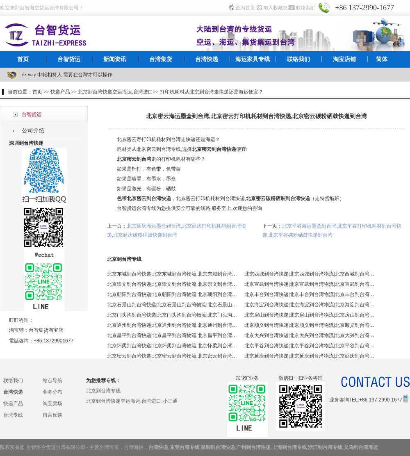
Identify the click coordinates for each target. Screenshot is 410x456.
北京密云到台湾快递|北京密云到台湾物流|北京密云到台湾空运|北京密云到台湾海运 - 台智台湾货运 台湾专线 (172, 356)
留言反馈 (52, 415)
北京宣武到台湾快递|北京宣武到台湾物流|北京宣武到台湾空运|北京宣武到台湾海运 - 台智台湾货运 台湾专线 (310, 284)
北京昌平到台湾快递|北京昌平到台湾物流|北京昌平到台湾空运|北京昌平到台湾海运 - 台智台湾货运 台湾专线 (172, 335)
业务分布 (52, 392)
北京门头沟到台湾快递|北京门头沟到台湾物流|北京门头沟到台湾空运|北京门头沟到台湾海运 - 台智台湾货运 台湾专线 (172, 315)
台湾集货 (160, 59)
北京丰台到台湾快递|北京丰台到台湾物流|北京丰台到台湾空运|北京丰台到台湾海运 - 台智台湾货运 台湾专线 (310, 294)
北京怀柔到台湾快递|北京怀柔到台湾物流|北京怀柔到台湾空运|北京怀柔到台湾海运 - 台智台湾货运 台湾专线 (172, 346)
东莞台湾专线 (184, 447)
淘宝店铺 (344, 59)
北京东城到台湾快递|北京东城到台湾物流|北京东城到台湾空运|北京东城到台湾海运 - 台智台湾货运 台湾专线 (172, 274)
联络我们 (306, 8)
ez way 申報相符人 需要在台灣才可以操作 (67, 75)
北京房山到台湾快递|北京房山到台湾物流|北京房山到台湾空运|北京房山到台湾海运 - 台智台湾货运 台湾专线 (310, 315)
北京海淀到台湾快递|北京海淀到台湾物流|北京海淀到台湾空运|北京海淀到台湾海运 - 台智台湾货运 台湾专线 (310, 305)
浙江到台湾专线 (325, 447)
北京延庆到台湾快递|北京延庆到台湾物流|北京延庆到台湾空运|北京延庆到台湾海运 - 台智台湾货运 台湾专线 (310, 356)
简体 (381, 59)
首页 (23, 59)
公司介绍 (33, 131)
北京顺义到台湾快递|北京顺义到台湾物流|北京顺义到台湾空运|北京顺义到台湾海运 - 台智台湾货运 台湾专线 (310, 325)
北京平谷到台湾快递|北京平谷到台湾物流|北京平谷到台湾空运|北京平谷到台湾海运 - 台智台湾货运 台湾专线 (310, 346)
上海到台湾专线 (289, 447)
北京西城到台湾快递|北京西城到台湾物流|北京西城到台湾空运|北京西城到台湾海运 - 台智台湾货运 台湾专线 (310, 274)
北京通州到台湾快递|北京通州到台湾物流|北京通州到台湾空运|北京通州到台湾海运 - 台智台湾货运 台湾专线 (172, 325)
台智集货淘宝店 (46, 330)
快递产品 (13, 403)
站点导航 (52, 380)
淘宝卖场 (52, 403)
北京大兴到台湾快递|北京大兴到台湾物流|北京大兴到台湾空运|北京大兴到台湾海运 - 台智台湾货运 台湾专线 (310, 335)
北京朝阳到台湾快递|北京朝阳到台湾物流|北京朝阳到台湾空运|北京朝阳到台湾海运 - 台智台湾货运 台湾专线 (172, 294)
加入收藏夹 (275, 8)
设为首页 (245, 8)
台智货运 (68, 59)
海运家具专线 (252, 59)
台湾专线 (13, 415)
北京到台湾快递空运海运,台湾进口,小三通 (132, 401)
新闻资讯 (114, 59)
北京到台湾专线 (103, 391)
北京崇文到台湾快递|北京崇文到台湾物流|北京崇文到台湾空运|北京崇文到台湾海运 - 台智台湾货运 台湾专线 (172, 284)
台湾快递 (206, 59)
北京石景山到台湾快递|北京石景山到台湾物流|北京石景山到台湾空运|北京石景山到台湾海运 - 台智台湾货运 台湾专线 (172, 305)
